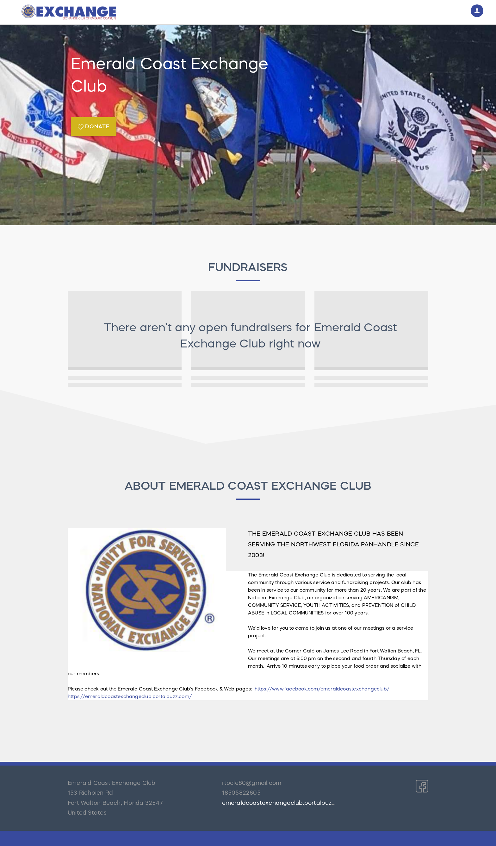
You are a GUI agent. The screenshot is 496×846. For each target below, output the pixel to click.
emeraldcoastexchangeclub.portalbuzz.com (285, 803)
